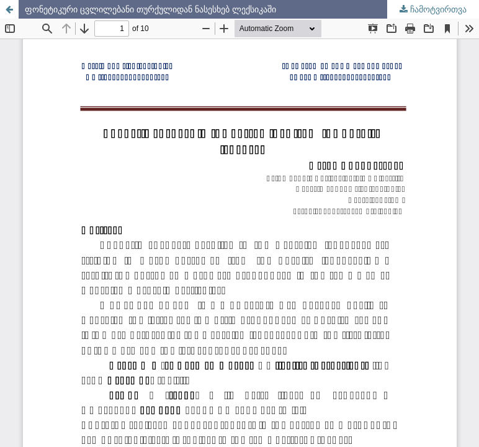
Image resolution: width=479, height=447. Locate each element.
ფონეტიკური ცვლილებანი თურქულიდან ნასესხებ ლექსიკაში (150, 9)
